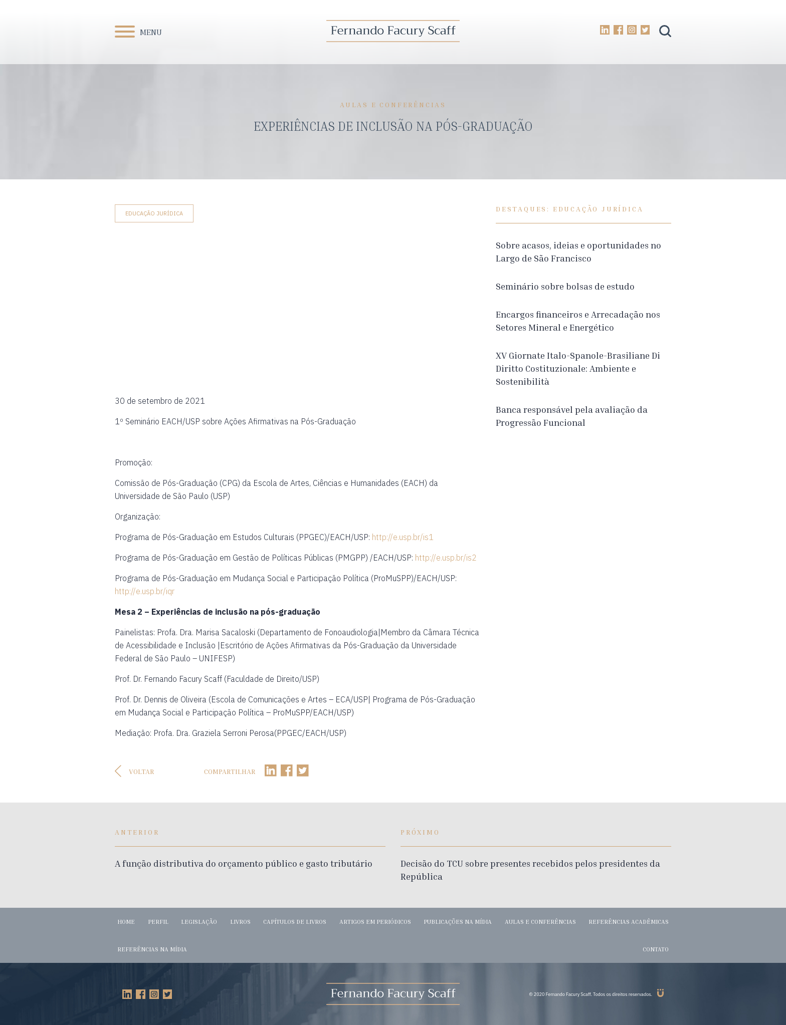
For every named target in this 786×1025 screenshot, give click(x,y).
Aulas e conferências (540, 921)
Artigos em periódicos (375, 921)
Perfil (158, 921)
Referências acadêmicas (628, 921)
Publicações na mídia (458, 921)
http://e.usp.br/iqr (144, 591)
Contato (656, 949)
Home (126, 921)
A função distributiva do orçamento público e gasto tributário (243, 863)
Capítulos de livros (294, 921)
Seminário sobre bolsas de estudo (565, 286)
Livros (240, 921)
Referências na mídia (152, 949)
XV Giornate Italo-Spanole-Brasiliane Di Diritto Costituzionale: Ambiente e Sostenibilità (578, 368)
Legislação (199, 921)
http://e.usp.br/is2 (446, 558)
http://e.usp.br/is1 (403, 537)
